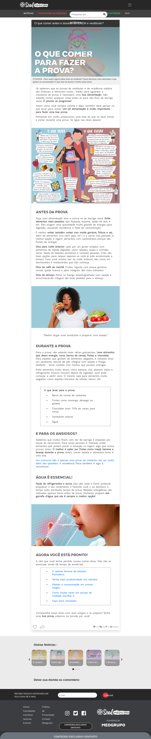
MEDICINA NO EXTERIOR (107, 13)
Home (26, 707)
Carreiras (28, 715)
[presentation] (29, 659)
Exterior (27, 723)
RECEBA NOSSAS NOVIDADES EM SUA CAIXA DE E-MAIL (31, 695)
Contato (46, 719)
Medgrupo (47, 723)
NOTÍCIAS (29, 13)
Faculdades (29, 711)
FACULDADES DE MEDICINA (52, 13)
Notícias (27, 719)
